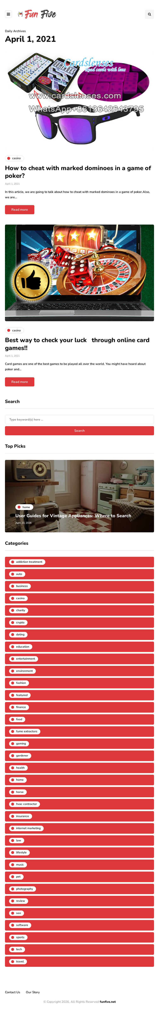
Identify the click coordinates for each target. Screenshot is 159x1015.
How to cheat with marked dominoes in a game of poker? (78, 172)
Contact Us (12, 992)
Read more (19, 209)
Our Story (33, 992)
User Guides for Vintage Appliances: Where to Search (73, 516)
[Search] (79, 419)
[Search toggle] (149, 14)
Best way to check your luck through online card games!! (77, 344)
